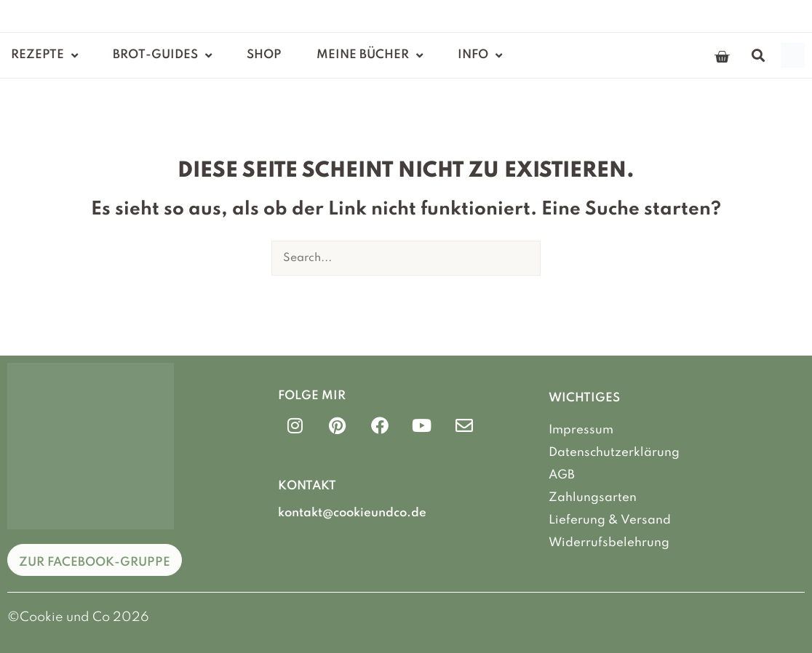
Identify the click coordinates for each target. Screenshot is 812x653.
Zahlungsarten (593, 497)
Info (480, 55)
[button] (758, 56)
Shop (264, 55)
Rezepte (44, 55)
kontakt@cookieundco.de (352, 513)
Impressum (581, 430)
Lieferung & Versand (610, 519)
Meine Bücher (370, 55)
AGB (562, 474)
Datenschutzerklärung (614, 452)
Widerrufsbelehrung (609, 541)
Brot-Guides (162, 55)
